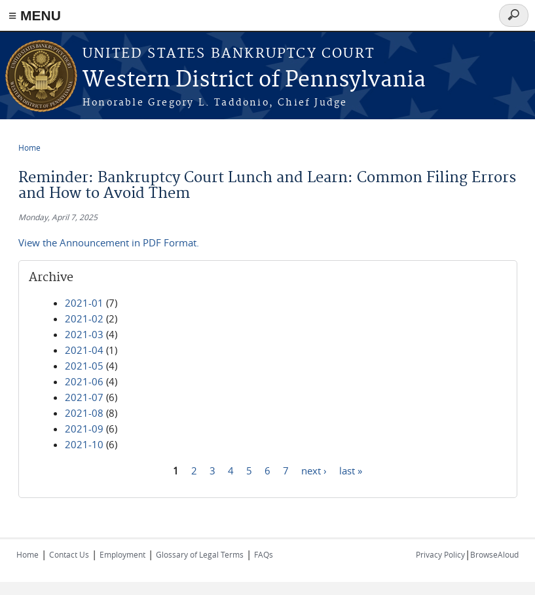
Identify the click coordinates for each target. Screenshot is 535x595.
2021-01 (84, 302)
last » (350, 469)
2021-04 (84, 349)
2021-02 (84, 318)
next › (314, 469)
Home (29, 147)
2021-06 (84, 381)
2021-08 (84, 412)
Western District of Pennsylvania (254, 80)
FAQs (263, 554)
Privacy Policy (440, 554)
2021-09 (84, 428)
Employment (122, 554)
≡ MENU (35, 15)
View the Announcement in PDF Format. (108, 242)
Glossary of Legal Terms (200, 554)
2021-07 (84, 397)
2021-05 (84, 365)
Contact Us (69, 554)
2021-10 (84, 444)
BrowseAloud (494, 554)
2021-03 (84, 334)
